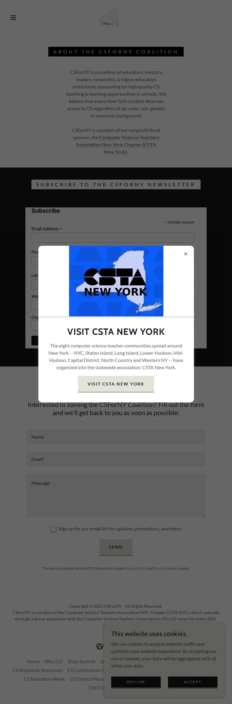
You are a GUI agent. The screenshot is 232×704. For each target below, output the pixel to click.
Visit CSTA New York (116, 383)
